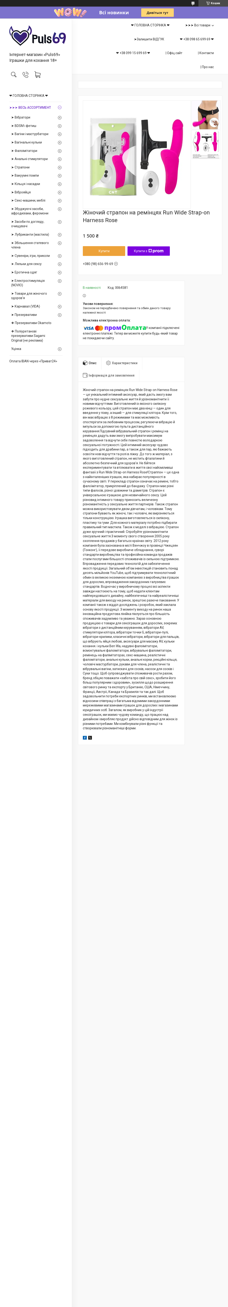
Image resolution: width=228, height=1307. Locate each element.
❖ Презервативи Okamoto (31, 323)
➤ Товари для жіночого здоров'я (29, 296)
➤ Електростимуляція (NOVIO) (28, 283)
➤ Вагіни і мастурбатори (29, 134)
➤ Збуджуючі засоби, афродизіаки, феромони (29, 211)
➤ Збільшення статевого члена (30, 245)
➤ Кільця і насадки (25, 184)
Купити (104, 251)
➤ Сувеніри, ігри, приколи (30, 256)
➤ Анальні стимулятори (29, 159)
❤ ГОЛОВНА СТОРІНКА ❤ (28, 96)
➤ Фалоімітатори (24, 151)
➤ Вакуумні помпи (25, 175)
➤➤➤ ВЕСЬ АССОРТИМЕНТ (30, 107)
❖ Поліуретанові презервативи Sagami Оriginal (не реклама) (28, 335)
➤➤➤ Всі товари (197, 25)
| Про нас (207, 67)
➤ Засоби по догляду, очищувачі (27, 224)
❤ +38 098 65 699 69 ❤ (197, 39)
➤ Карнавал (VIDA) (25, 306)
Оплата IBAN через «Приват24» (33, 361)
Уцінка (16, 349)
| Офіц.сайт (174, 53)
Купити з (149, 251)
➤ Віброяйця (21, 192)
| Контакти (206, 53)
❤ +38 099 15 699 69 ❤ (133, 53)
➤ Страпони (20, 167)
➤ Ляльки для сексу (26, 264)
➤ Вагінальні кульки (26, 142)
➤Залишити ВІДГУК (149, 39)
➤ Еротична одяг (24, 272)
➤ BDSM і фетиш (23, 126)
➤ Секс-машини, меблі (28, 200)
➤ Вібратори (20, 117)
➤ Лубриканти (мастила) (30, 234)
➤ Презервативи (24, 315)
